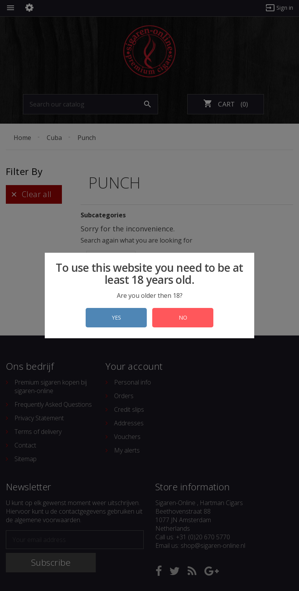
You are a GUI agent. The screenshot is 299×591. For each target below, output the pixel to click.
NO (183, 317)
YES (116, 317)
